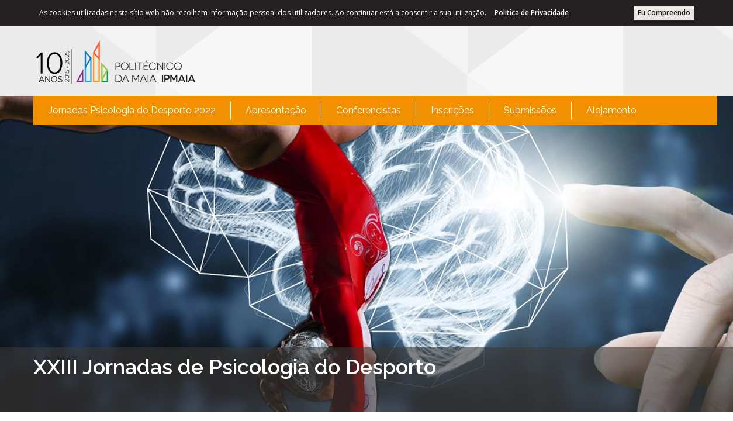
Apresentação (276, 110)
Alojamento (611, 110)
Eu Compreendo (664, 13)
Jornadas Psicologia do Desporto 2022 (132, 110)
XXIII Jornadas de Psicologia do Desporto (234, 366)
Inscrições (452, 110)
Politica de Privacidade (532, 13)
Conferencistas (368, 110)
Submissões (530, 110)
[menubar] (342, 110)
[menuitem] (132, 110)
